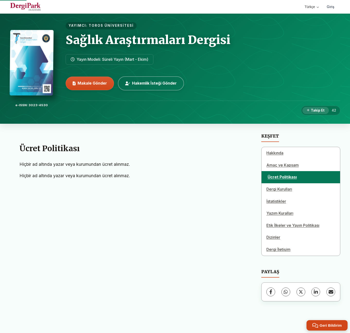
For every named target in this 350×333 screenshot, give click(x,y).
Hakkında (274, 152)
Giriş (330, 7)
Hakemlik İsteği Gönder (151, 83)
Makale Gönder (90, 83)
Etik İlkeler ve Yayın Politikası (292, 225)
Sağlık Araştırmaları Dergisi (148, 40)
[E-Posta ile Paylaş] (330, 292)
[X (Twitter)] (301, 292)
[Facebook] (270, 292)
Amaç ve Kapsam (282, 165)
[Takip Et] (315, 110)
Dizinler (273, 237)
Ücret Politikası (282, 177)
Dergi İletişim (278, 249)
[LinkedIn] (315, 292)
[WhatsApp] (285, 292)
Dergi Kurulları (279, 189)
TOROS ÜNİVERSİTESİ (111, 25)
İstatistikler (276, 201)
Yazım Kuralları (279, 213)
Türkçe (312, 7)
